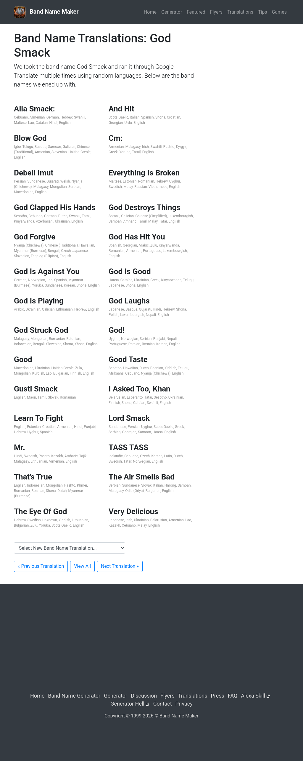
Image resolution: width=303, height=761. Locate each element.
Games (279, 12)
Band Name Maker (46, 12)
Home (150, 12)
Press (217, 696)
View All (82, 566)
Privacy (184, 704)
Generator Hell (127, 704)
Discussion (144, 696)
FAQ (232, 696)
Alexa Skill (253, 696)
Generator (171, 12)
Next (120, 566)
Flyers (216, 12)
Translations (240, 12)
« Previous (41, 566)
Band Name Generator (74, 696)
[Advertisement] (246, 68)
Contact (162, 704)
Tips (262, 12)
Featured (196, 12)
